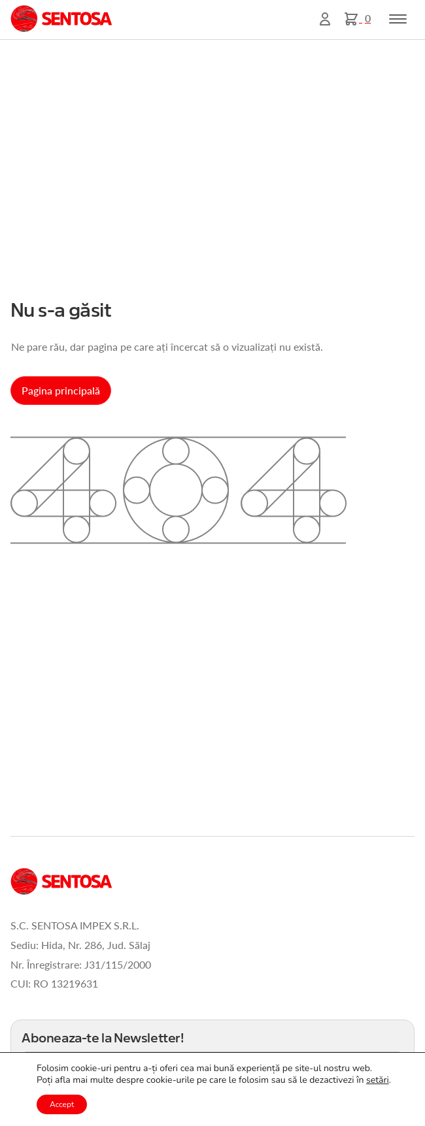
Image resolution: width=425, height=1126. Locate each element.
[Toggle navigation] (398, 19)
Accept (62, 1104)
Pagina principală (61, 390)
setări (377, 1080)
